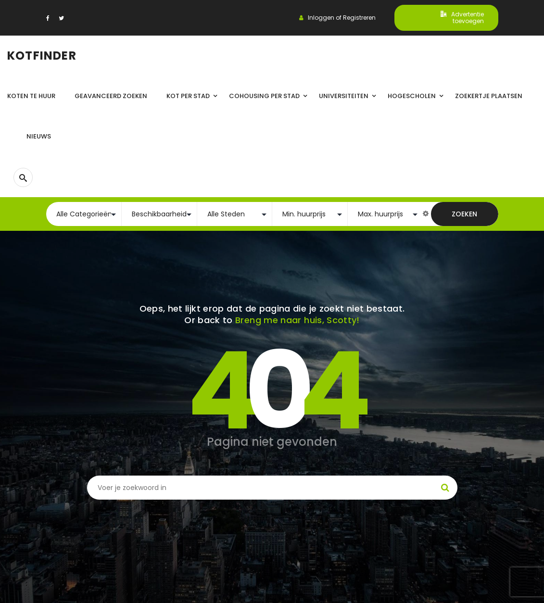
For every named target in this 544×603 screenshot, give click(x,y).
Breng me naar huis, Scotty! (297, 320)
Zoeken (464, 214)
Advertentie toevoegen (462, 17)
